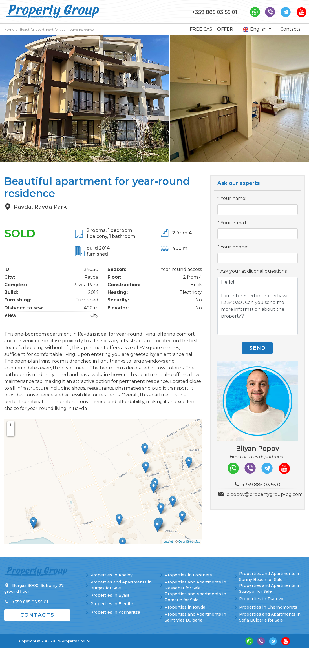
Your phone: (234, 247)
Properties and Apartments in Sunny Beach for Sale (270, 576)
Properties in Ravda (185, 607)
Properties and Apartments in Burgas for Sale (121, 585)
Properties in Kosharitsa (115, 612)
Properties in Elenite (111, 603)
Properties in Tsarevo (261, 598)
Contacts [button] (37, 615)
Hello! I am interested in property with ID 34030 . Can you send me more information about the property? (257, 306)
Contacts (290, 29)
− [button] (10, 432)
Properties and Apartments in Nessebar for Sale (195, 585)
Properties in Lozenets (188, 575)
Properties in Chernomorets (268, 607)
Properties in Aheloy (111, 575)
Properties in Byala (109, 595)
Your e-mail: (233, 222)
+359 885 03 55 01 (214, 12)
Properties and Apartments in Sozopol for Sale (270, 588)
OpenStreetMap (189, 541)
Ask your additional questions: (254, 271)
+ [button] (10, 425)
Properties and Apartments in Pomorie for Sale (195, 596)
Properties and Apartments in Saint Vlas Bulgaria (195, 617)
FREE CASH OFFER (211, 29)
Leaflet (168, 541)
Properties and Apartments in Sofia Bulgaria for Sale (270, 617)
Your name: (233, 198)
